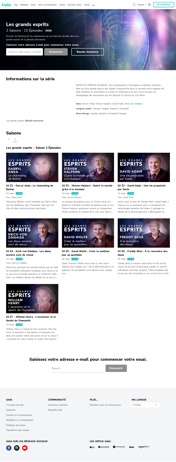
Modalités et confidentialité (19, 420)
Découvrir (56, 52)
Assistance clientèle (57, 404)
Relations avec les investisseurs (105, 404)
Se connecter (164, 4)
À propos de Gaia (15, 404)
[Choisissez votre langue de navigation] (142, 4)
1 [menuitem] (8, 139)
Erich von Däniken (134, 103)
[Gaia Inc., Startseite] (6, 4)
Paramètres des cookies (17, 430)
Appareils (11, 409)
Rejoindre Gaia (55, 409)
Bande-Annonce (88, 52)
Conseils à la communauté (19, 415)
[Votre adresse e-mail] (24, 52)
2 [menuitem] (15, 139)
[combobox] (146, 405)
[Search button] (134, 4)
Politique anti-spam (15, 425)
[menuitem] (16, 4)
